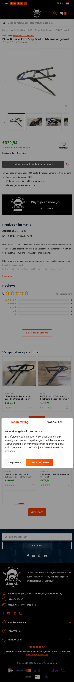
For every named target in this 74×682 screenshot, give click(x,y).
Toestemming (19, 422)
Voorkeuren (54, 422)
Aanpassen (14, 463)
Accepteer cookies (39, 463)
